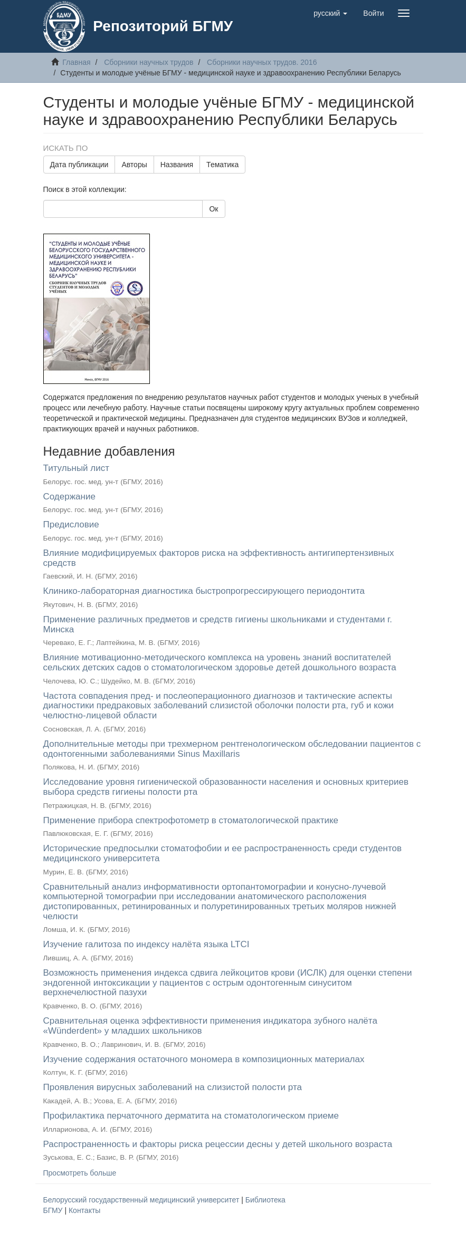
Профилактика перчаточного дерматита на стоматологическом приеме (191, 1116)
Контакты (84, 1210)
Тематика (222, 164)
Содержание (69, 497)
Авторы (134, 164)
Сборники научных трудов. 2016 (262, 62)
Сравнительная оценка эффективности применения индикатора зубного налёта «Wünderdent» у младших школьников (210, 1026)
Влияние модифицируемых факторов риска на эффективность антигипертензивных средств (218, 558)
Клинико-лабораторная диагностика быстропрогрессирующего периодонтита (204, 591)
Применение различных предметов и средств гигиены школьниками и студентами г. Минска (217, 624)
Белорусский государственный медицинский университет (142, 1200)
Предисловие (71, 524)
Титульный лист (76, 468)
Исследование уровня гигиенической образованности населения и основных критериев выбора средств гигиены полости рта (226, 787)
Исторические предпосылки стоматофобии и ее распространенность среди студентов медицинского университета (222, 853)
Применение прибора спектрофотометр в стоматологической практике (191, 820)
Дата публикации (79, 164)
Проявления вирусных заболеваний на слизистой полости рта (172, 1087)
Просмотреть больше (80, 1173)
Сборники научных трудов (148, 62)
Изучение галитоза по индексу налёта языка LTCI (146, 944)
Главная (76, 62)
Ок (213, 209)
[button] (330, 13)
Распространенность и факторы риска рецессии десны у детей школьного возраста (218, 1144)
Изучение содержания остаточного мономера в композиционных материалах (204, 1059)
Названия (176, 164)
